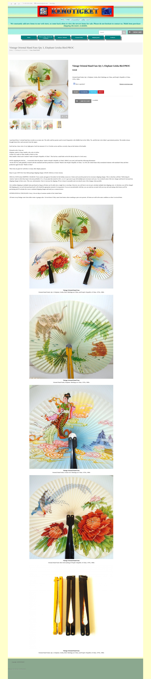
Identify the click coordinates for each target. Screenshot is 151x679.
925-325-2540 (28, 3)
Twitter (93, 92)
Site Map (52, 3)
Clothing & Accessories (21, 50)
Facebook (84, 92)
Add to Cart (85, 101)
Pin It (101, 92)
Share (76, 92)
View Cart (137, 32)
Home (11, 50)
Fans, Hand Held (35, 50)
